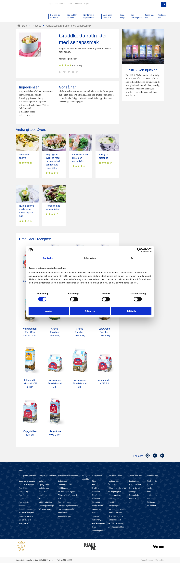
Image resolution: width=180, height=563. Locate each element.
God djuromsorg (64, 502)
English (87, 4)
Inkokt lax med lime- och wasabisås (80, 158)
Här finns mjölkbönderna (68, 506)
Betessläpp (62, 481)
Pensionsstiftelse (115, 513)
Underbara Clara (26, 516)
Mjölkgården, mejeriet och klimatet (44, 488)
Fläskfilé (95, 484)
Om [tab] (132, 258)
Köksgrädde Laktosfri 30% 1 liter (30, 383)
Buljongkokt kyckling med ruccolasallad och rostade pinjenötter (53, 161)
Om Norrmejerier (115, 476)
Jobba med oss (135, 476)
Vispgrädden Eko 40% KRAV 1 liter (30, 332)
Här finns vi (151, 499)
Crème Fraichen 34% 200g (79, 332)
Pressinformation (146, 560)
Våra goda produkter (86, 477)
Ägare (50, 4)
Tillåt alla (131, 311)
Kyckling (95, 488)
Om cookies (159, 560)
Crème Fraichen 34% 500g (54, 332)
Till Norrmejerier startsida (26, 12)
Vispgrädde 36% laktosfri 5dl (79, 383)
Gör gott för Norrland (27, 476)
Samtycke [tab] (48, 258)
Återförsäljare (60, 4)
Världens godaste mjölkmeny (96, 516)
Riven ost (96, 499)
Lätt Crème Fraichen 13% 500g (104, 332)
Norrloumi (96, 492)
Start (21, 470)
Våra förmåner (135, 484)
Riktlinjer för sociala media (152, 484)
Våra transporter (45, 509)
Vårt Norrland (24, 523)
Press (70, 4)
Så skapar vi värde (115, 516)
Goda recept (97, 476)
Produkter (78, 4)
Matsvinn (42, 481)
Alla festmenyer (98, 523)
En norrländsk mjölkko (67, 492)
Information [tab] (90, 258)
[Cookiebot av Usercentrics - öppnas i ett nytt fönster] (139, 250)
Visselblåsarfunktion (116, 527)
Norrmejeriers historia (116, 509)
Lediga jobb (134, 481)
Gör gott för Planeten (47, 476)
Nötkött (95, 495)
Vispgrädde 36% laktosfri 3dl (55, 383)
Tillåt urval (90, 311)
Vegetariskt (96, 509)
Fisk (94, 481)
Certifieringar (113, 506)
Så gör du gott (25, 520)
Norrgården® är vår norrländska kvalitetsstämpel (66, 512)
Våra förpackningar (46, 506)
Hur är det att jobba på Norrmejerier (134, 491)
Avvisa (48, 311)
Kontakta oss (113, 481)
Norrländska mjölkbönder (68, 476)
